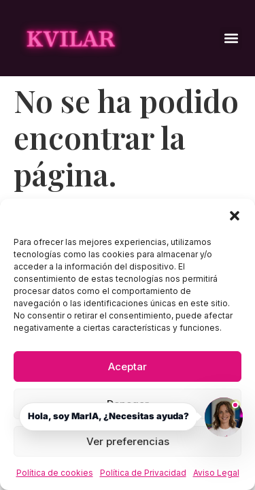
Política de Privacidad (143, 473)
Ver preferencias (127, 441)
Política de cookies (54, 473)
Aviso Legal (216, 473)
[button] (234, 216)
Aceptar (127, 366)
